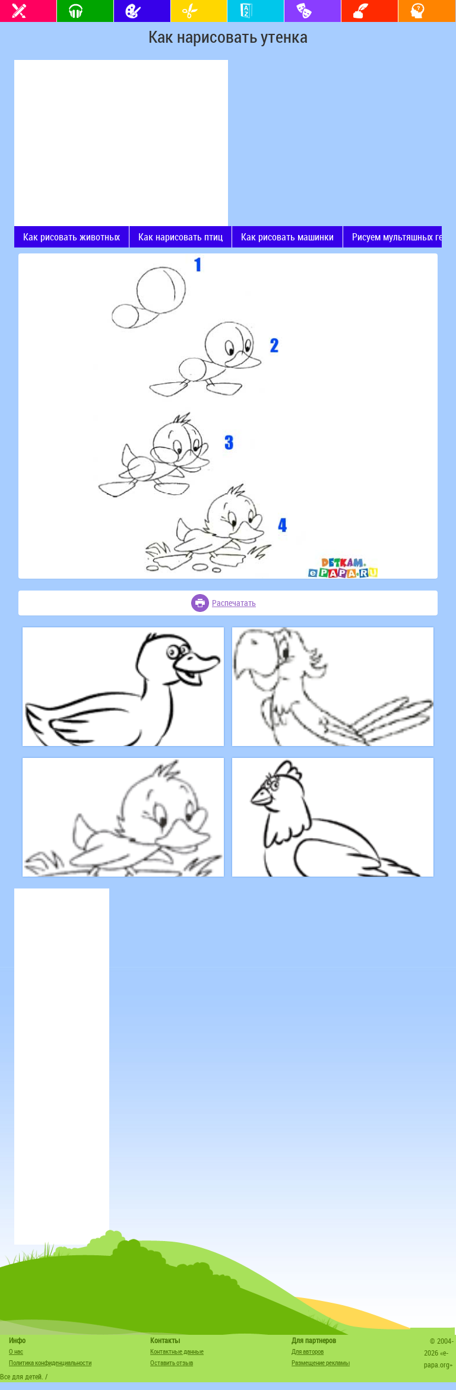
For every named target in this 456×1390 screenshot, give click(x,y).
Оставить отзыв (171, 1362)
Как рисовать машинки (287, 236)
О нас (16, 1351)
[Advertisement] (121, 143)
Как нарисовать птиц (180, 236)
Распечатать (234, 602)
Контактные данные (177, 1351)
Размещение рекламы (321, 1362)
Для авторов (308, 1351)
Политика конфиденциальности (50, 1362)
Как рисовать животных (71, 236)
